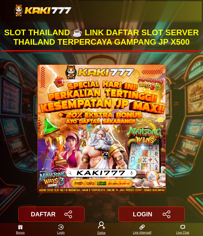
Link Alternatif (142, 229)
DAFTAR (51, 214)
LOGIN (151, 214)
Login (61, 229)
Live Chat (182, 229)
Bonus (20, 229)
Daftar (101, 229)
